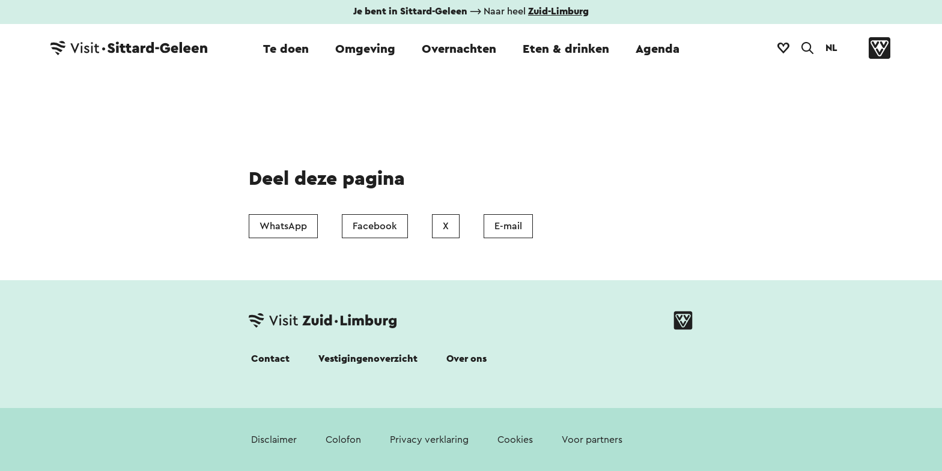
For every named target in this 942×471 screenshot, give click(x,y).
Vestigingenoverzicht (368, 359)
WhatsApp (283, 226)
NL (831, 48)
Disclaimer (274, 440)
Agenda (657, 49)
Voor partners (592, 440)
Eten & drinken (566, 49)
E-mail (508, 226)
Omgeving (365, 49)
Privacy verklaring (429, 440)
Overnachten (459, 49)
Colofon (343, 440)
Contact (270, 359)
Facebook (375, 226)
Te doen (286, 49)
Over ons (466, 359)
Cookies (515, 440)
